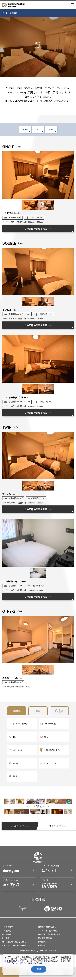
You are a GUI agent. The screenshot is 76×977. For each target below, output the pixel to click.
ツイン (38, 129)
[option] (38, 175)
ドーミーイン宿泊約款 (47, 930)
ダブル (25, 129)
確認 (39, 969)
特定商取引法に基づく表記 (49, 934)
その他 (51, 129)
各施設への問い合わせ (47, 927)
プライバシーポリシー (17, 963)
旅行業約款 (6, 934)
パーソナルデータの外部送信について (17, 945)
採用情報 (41, 941)
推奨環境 (41, 945)
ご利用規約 (6, 930)
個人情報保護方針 (45, 938)
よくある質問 (7, 927)
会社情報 (5, 938)
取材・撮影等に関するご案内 (14, 941)
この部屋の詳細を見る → (38, 228)
